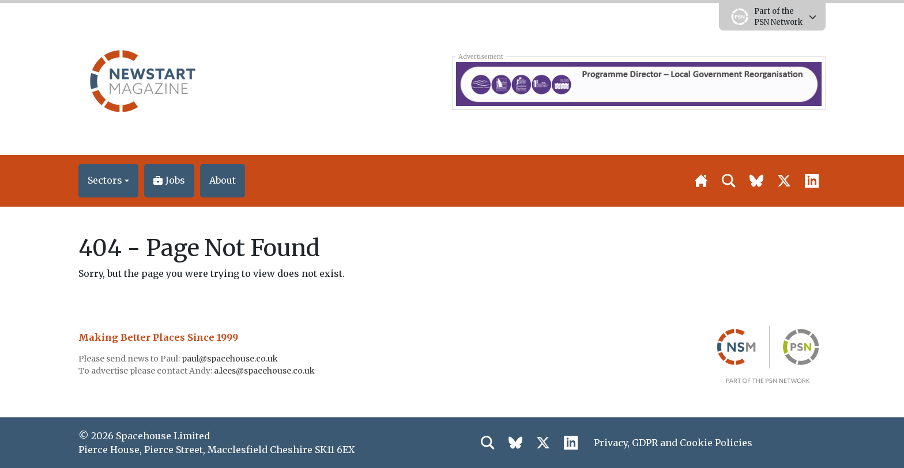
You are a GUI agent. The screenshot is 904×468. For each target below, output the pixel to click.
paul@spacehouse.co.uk (231, 358)
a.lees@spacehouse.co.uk (265, 371)
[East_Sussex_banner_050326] (638, 83)
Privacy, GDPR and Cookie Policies (673, 442)
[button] (108, 180)
